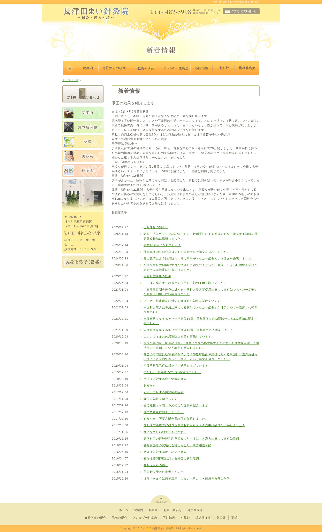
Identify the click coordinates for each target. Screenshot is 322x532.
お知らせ (150, 385)
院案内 (138, 510)
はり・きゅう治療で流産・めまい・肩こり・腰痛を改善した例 (187, 478)
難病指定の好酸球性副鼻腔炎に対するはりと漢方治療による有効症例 (191, 438)
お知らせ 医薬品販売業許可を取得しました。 (176, 418)
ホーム (123, 510)
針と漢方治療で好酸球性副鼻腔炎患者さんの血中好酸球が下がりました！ (194, 425)
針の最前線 (195, 510)
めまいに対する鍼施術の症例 (164, 392)
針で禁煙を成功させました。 (164, 412)
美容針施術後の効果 (157, 276)
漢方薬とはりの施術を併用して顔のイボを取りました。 (185, 282)
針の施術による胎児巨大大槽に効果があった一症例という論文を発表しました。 (199, 258)
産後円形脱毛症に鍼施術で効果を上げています (176, 365)
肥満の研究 (119, 517)
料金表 (153, 510)
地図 (94, 226)
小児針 (185, 517)
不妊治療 (169, 517)
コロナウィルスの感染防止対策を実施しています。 (179, 336)
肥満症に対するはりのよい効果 (165, 452)
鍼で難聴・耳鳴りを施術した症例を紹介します (176, 405)
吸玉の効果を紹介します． (162, 398)
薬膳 (234, 517)
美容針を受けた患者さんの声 (164, 471)
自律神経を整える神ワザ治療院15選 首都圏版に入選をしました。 (190, 330)
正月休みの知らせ (156, 227)
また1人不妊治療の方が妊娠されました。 (172, 372)
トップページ (70, 80)
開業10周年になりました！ (162, 245)
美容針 (221, 517)
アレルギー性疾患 (145, 517)
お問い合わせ (172, 510)
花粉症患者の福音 (156, 465)
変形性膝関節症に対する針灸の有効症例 (171, 458)
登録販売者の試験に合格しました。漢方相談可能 (177, 445)
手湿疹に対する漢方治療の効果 (165, 379)
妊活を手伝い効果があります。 (165, 432)
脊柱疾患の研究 (95, 517)
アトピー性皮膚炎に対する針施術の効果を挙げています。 (184, 300)
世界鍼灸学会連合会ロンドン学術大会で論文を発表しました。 (187, 251)
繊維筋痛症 (203, 517)
